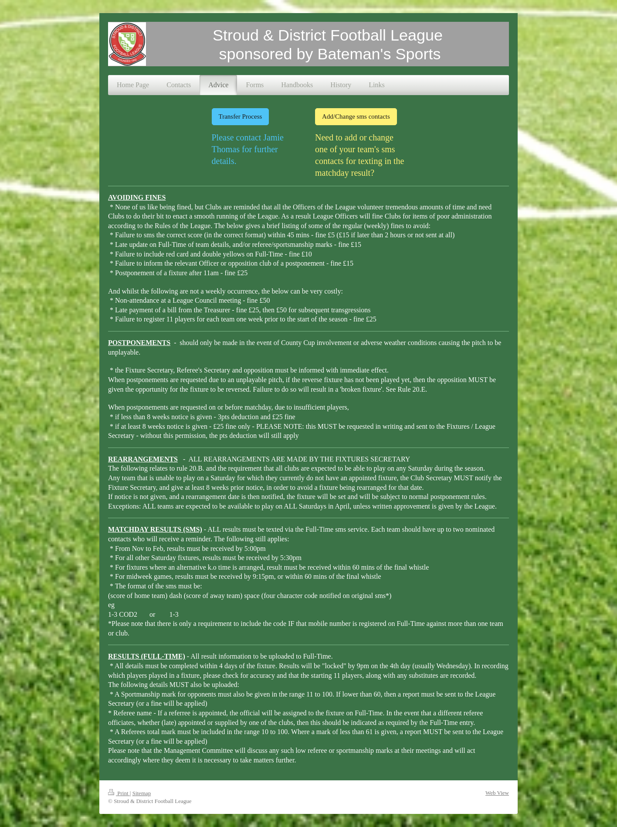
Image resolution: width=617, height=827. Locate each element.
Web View (497, 792)
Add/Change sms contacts (356, 116)
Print (119, 793)
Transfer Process (240, 116)
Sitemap (141, 793)
